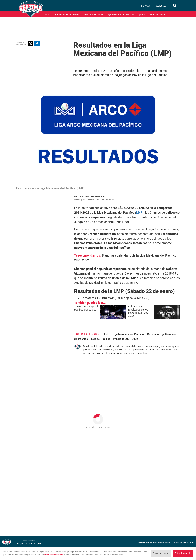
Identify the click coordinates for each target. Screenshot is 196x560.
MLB (47, 14)
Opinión (141, 14)
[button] (30, 43)
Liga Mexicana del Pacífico (120, 14)
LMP (106, 334)
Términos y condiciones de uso (154, 542)
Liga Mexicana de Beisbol (66, 14)
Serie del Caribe (157, 14)
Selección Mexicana (93, 14)
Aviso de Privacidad (183, 542)
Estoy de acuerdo (183, 553)
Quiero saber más (161, 553)
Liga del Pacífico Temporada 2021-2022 (114, 339)
